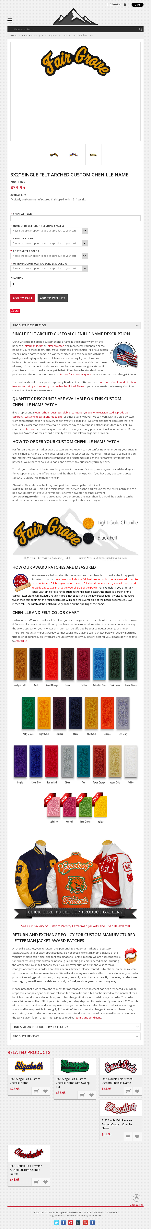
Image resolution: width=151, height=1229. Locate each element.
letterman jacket (33, 346)
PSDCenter (95, 1215)
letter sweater (55, 346)
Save (16, 311)
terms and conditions (88, 1017)
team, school (42, 412)
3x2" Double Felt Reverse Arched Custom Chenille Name (26, 1169)
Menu (137, 4)
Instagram (92, 1222)
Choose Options (36, 1091)
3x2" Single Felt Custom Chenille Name (25, 1081)
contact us (28, 429)
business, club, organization (67, 412)
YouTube (85, 1222)
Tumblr (78, 1222)
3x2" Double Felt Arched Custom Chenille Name (117, 1081)
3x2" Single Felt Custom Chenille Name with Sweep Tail (73, 1083)
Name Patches (30, 35)
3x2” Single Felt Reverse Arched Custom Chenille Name (117, 1124)
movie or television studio (100, 412)
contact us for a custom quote (73, 374)
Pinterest (70, 1222)
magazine (57, 416)
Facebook (63, 1222)
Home (13, 35)
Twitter (56, 1222)
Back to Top (137, 1204)
